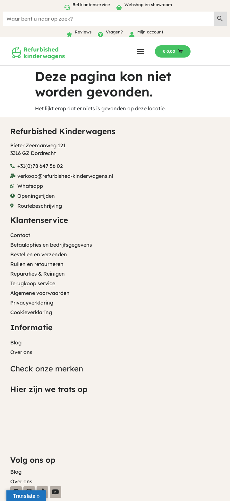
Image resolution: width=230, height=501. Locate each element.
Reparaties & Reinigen (37, 273)
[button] (141, 51)
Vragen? (114, 31)
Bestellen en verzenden (38, 254)
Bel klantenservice (91, 4)
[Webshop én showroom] (119, 7)
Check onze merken (46, 368)
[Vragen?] (100, 34)
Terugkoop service (32, 283)
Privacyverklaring (31, 302)
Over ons (21, 352)
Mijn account (150, 31)
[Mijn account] (131, 34)
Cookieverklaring (31, 312)
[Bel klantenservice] (67, 7)
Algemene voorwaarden (40, 293)
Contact (20, 235)
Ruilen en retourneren (37, 264)
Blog (15, 342)
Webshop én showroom (148, 4)
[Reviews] (69, 34)
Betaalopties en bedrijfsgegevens (51, 244)
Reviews (83, 31)
